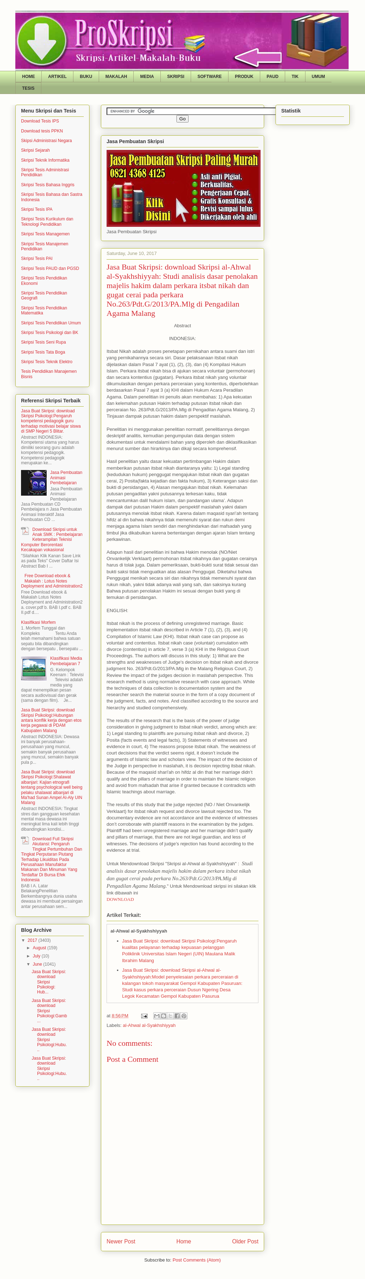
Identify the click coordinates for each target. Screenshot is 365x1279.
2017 (33, 940)
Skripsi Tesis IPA (36, 209)
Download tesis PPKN (42, 131)
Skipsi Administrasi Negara (46, 140)
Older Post (245, 1241)
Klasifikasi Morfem (38, 622)
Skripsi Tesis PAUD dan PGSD (50, 268)
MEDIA (147, 76)
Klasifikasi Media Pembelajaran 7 (66, 661)
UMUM (318, 76)
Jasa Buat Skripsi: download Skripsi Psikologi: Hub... (49, 982)
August (40, 947)
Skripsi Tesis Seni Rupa (43, 342)
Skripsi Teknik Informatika (45, 160)
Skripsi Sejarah (35, 150)
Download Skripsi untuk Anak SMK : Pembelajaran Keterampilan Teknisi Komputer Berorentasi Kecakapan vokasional (52, 540)
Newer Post (121, 1241)
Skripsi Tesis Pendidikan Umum (51, 322)
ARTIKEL (57, 76)
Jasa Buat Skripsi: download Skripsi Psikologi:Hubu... (49, 1040)
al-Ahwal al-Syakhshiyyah (149, 1025)
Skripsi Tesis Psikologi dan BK (49, 332)
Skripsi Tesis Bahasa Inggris (47, 184)
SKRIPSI (175, 76)
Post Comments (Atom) (197, 1260)
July (37, 956)
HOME (28, 76)
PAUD (272, 76)
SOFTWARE (209, 76)
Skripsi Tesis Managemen (45, 233)
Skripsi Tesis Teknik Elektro (46, 361)
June (38, 964)
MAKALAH (116, 76)
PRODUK (244, 76)
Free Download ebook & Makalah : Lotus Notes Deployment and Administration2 (52, 581)
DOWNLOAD (120, 899)
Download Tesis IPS (40, 121)
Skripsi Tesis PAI (36, 258)
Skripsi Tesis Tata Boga (43, 352)
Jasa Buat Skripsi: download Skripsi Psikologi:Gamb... (49, 1011)
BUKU (86, 76)
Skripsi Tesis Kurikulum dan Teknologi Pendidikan (47, 221)
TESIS (28, 88)
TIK (295, 76)
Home (183, 1241)
